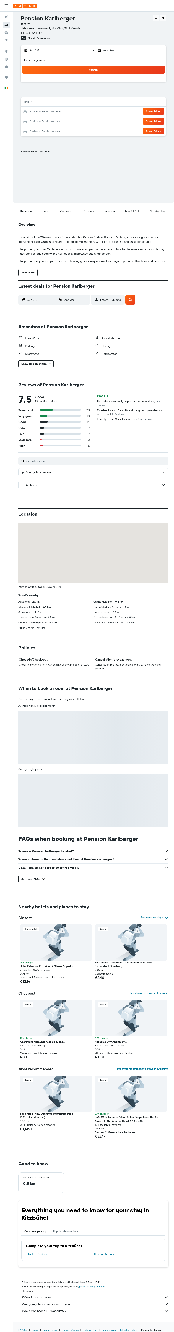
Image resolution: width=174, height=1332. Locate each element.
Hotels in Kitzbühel (104, 1248)
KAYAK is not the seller (95, 1291)
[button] (6, 6)
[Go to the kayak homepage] (25, 6)
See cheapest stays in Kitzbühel (149, 987)
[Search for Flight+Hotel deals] (6, 40)
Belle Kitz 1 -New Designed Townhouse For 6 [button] (46, 1107)
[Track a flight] (6, 59)
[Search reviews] (96, 455)
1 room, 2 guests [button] (34, 60)
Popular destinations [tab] (65, 1225)
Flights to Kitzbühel (37, 1248)
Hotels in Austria (70, 1324)
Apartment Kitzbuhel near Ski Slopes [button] (42, 1035)
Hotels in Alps (109, 1324)
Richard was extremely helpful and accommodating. (128, 397)
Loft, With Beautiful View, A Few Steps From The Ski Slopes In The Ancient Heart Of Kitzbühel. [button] (127, 1113)
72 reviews (43, 38)
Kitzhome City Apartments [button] (111, 1035)
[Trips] (6, 77)
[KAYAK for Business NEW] (6, 67)
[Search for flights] (6, 17)
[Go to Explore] (6, 51)
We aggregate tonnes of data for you (95, 1298)
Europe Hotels (50, 1324)
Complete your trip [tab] (35, 1225)
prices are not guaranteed (92, 1280)
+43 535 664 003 (32, 33)
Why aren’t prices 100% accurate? (95, 1305)
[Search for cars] (6, 32)
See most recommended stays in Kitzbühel (142, 1062)
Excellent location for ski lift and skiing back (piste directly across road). (129, 406)
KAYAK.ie (22, 1324)
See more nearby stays (154, 911)
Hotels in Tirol (90, 1324)
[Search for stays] (6, 25)
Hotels (35, 1324)
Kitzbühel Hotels (128, 1324)
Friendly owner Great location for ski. (124, 413)
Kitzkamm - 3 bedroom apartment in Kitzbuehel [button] (123, 956)
